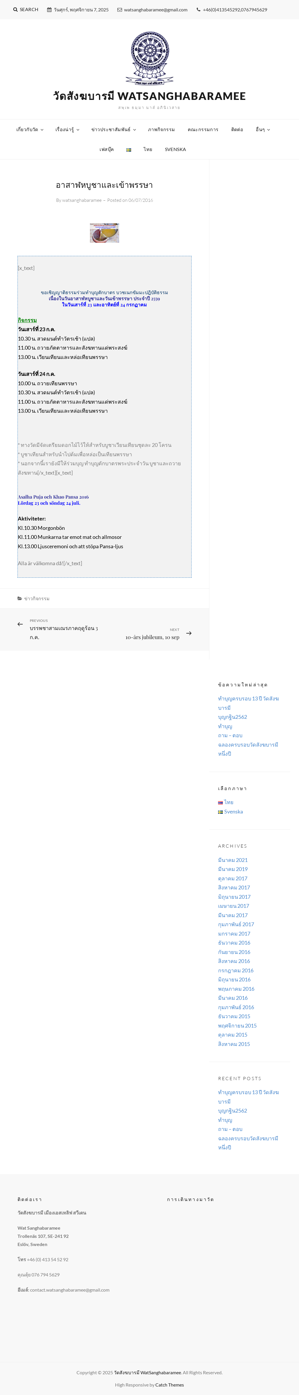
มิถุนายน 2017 (234, 896)
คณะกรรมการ (203, 129)
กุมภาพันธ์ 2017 (236, 924)
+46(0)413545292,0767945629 (231, 9)
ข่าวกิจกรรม (37, 598)
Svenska (175, 149)
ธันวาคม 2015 (234, 1016)
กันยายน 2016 (234, 952)
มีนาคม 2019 (233, 869)
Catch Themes (169, 1384)
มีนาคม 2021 (233, 860)
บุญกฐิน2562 (232, 717)
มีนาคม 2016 (233, 998)
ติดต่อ (237, 129)
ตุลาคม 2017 (232, 878)
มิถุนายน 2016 (234, 979)
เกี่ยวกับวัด (30, 129)
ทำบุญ (225, 726)
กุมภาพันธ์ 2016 (236, 1007)
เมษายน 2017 (233, 906)
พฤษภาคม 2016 (236, 988)
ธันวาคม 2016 (234, 942)
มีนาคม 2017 (233, 915)
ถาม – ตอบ (230, 735)
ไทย (148, 149)
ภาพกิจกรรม (161, 129)
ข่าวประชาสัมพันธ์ (114, 129)
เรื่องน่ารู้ (67, 129)
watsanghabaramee (82, 200)
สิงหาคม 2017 (234, 887)
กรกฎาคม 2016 (235, 970)
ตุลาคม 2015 (232, 1034)
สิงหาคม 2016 (234, 961)
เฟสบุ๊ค (107, 149)
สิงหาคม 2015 (234, 1044)
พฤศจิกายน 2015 (237, 1025)
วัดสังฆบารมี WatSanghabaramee (149, 95)
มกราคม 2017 (234, 933)
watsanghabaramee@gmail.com (152, 9)
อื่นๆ (263, 129)
